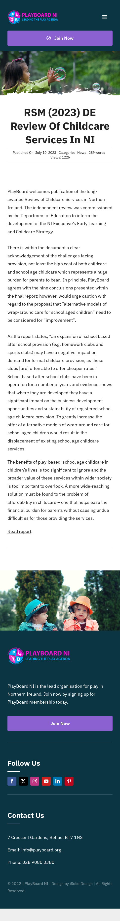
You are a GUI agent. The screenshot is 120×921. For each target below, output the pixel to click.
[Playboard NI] (32, 11)
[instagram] (34, 781)
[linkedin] (57, 781)
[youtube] (46, 781)
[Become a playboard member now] (60, 38)
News (81, 152)
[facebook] (11, 781)
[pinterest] (69, 781)
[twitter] (23, 781)
